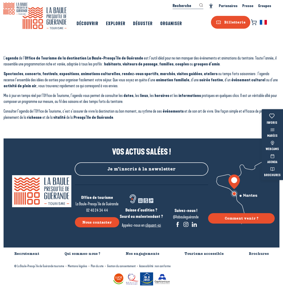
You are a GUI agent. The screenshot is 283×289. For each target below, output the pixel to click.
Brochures (272, 171)
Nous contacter (97, 222)
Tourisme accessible (204, 254)
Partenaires (228, 6)
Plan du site (97, 266)
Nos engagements (142, 254)
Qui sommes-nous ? (82, 254)
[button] (263, 22)
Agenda (272, 158)
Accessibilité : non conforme (155, 266)
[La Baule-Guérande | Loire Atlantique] (15, 9)
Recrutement (26, 254)
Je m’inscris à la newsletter (141, 169)
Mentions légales (77, 266)
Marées (272, 132)
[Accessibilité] (211, 6)
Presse (247, 6)
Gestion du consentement (121, 266)
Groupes (264, 6)
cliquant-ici (153, 225)
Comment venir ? (241, 218)
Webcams (272, 145)
